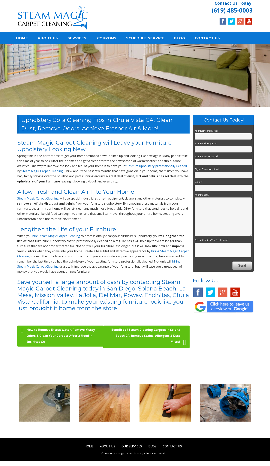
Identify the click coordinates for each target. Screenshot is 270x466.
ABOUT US (49, 38)
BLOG (181, 38)
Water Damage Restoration (225, 427)
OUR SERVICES (132, 447)
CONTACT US (208, 38)
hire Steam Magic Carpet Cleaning (56, 236)
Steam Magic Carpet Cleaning (42, 172)
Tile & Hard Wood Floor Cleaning (105, 429)
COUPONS (108, 38)
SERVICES (78, 38)
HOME (23, 38)
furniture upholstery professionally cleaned (156, 166)
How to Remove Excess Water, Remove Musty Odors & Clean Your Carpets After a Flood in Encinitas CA (58, 335)
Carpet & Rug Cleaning (44, 427)
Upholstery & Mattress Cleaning (165, 429)
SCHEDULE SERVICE (147, 38)
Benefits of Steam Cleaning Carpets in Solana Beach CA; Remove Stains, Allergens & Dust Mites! (148, 337)
